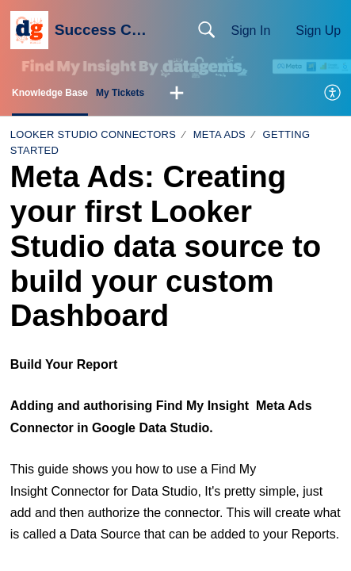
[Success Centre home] (29, 30)
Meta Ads (219, 134)
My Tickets (120, 92)
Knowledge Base (50, 92)
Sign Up (318, 30)
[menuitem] (333, 93)
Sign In (250, 30)
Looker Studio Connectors (93, 134)
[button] (176, 93)
